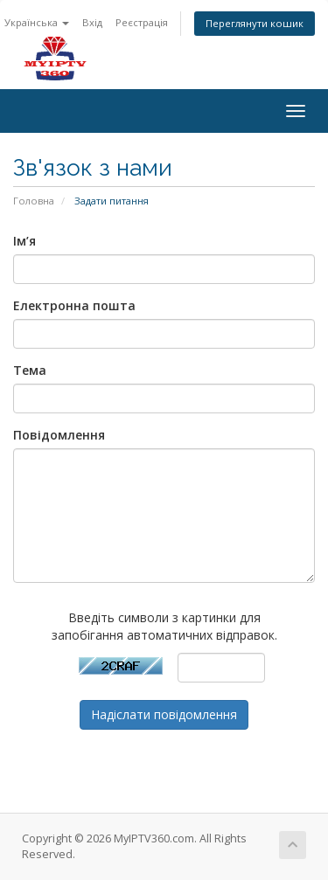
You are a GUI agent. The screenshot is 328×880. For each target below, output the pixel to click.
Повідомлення (59, 434)
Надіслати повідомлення (164, 714)
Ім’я (24, 240)
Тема (29, 370)
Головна (33, 200)
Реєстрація (141, 22)
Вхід (92, 22)
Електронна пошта (74, 305)
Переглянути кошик (255, 23)
